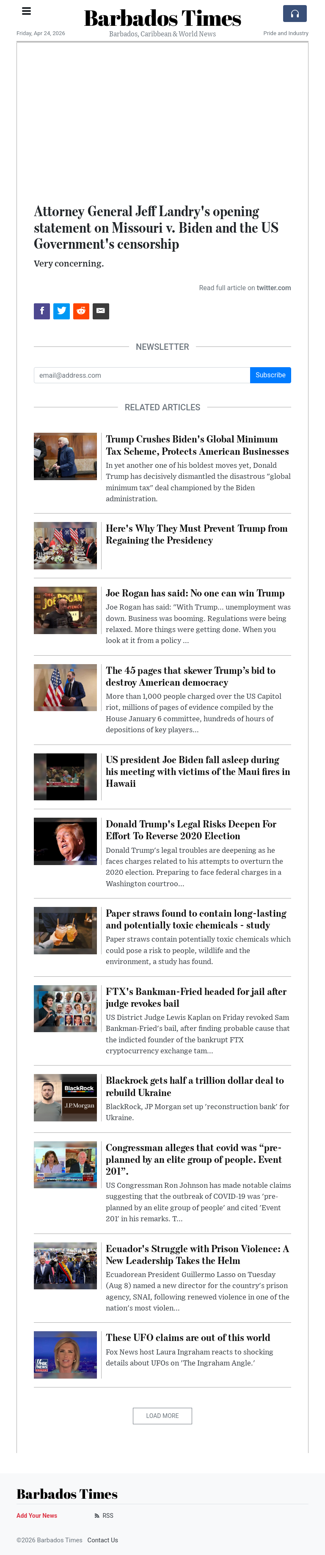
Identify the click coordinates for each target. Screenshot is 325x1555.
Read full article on (245, 288)
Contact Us (103, 1540)
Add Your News (37, 1515)
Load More (162, 1415)
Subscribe (271, 375)
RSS (103, 1515)
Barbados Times (162, 17)
